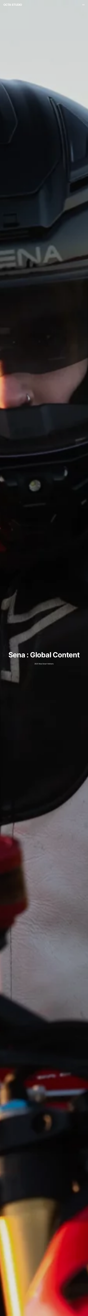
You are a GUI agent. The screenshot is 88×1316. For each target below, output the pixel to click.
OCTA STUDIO (12, 4)
